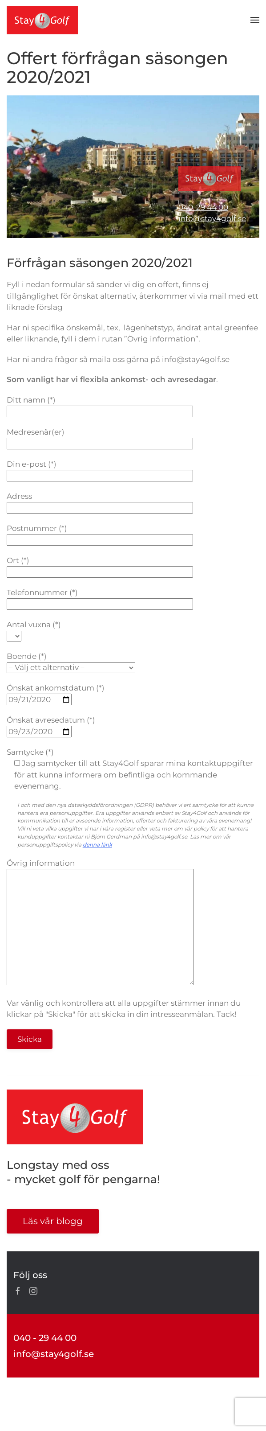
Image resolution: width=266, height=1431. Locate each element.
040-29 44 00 (203, 207)
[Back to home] (42, 20)
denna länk (97, 844)
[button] (254, 20)
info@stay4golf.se (212, 218)
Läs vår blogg (53, 1221)
